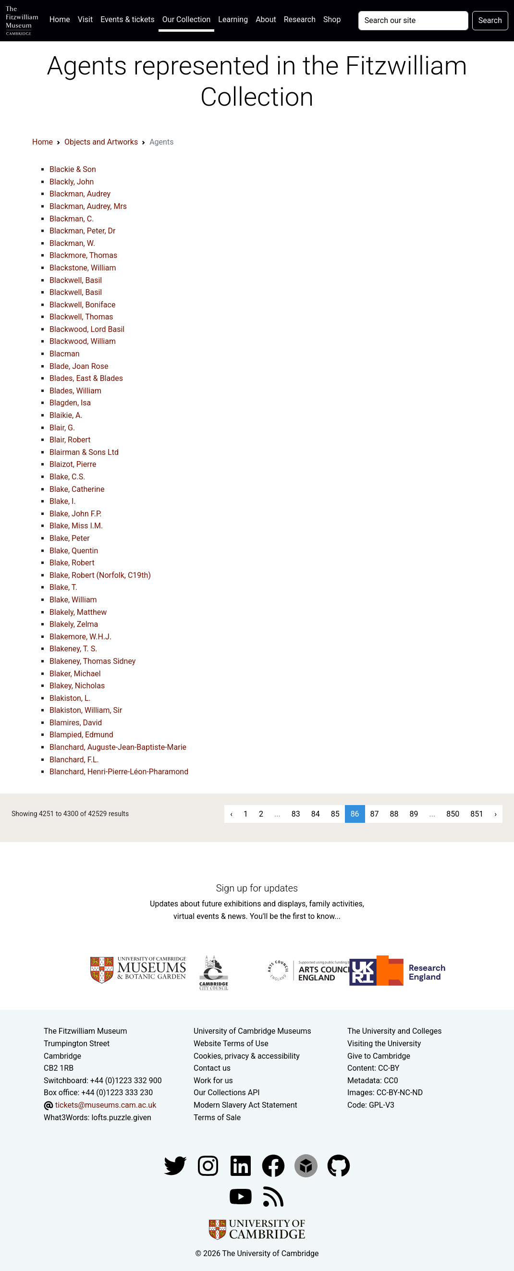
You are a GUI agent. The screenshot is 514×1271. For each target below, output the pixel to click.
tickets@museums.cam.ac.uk (105, 1105)
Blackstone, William (82, 267)
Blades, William (75, 390)
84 (315, 814)
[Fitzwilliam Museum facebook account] (241, 1165)
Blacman (64, 353)
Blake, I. (62, 501)
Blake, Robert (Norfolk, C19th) (100, 575)
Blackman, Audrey (79, 193)
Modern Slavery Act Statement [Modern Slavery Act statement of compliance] (245, 1105)
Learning (233, 19)
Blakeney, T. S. (73, 648)
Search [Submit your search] (490, 20)
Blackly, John (71, 181)
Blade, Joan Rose (78, 366)
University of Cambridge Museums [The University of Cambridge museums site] (252, 1031)
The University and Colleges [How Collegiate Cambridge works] (394, 1031)
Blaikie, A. (66, 415)
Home (61, 18)
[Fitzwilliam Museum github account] (338, 1165)
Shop (332, 19)
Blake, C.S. (67, 476)
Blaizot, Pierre (72, 464)
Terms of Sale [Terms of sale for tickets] (217, 1117)
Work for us (213, 1080)
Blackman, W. (72, 243)
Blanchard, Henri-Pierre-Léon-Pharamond (118, 771)
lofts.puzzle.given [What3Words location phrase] (121, 1117)
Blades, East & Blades (86, 378)
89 (414, 814)
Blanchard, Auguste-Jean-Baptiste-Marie (117, 747)
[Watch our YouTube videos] (241, 1195)
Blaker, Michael (75, 673)
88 (394, 814)
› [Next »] (495, 814)
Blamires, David (75, 722)
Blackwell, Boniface (82, 304)
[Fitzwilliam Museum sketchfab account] (307, 1165)
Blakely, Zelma (73, 624)
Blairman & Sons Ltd (84, 452)
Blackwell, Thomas (81, 316)
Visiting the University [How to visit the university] (384, 1043)
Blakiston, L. (70, 698)
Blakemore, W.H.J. (80, 636)
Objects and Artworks (101, 142)
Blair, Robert (70, 439)
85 (335, 814)
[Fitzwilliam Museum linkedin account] (274, 1165)
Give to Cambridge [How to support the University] (378, 1056)
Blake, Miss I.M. (76, 525)
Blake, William (73, 599)
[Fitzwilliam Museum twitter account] (176, 1165)
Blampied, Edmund (81, 734)
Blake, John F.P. (75, 513)
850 (452, 814)
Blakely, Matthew (78, 612)
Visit (85, 19)
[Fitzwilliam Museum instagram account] (209, 1165)
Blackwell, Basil (75, 280)
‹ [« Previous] (231, 814)
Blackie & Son (72, 169)
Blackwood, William (82, 341)
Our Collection (186, 19)
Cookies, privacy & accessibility (247, 1056)
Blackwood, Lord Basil (86, 329)
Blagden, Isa (70, 402)
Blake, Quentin (73, 550)
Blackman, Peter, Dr (82, 230)
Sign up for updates (257, 888)
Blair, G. (62, 427)
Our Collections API (227, 1092)
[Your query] (413, 20)
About (266, 19)
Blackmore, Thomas (83, 255)
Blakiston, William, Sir (85, 710)
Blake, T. (63, 587)
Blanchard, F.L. (74, 759)
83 (296, 814)
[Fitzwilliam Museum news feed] (273, 1195)
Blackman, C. (71, 218)
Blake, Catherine (76, 489)
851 (476, 814)
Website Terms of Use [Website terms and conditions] (231, 1043)
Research (300, 19)
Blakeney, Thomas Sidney (92, 661)
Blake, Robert (72, 562)
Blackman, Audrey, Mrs (88, 206)
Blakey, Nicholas (77, 685)
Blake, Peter (69, 538)
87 (374, 814)
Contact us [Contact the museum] (212, 1068)
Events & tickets (127, 19)
